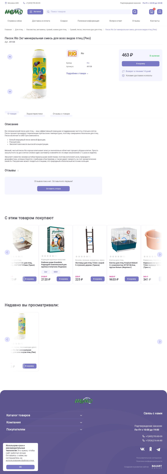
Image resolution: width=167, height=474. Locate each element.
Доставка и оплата (41, 21)
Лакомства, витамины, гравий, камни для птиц (47, 30)
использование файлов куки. (20, 460)
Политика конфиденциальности (149, 461)
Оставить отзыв (53, 189)
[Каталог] (35, 11)
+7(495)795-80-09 (33, 3)
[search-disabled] (48, 11)
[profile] (159, 11)
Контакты (154, 21)
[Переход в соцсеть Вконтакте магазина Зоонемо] (143, 452)
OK (20, 467)
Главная (9, 30)
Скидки (63, 21)
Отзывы (136, 21)
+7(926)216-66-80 (154, 440)
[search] (135, 11)
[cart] (151, 11)
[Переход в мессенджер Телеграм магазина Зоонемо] (158, 452)
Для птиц (20, 30)
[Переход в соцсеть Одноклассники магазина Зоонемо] (151, 452)
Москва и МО (13, 3)
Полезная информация (88, 21)
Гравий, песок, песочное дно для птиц (87, 30)
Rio (88, 63)
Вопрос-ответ (115, 21)
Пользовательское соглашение (149, 458)
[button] (10, 57)
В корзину (140, 64)
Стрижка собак (15, 21)
